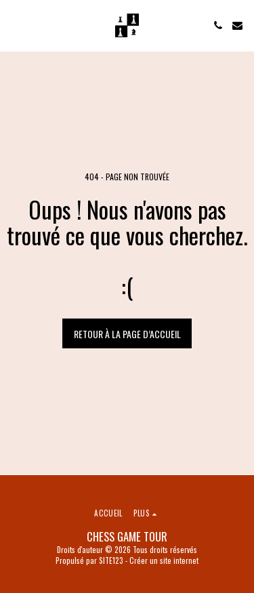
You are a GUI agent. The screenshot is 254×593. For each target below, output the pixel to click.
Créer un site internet (163, 560)
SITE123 (111, 560)
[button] (14, 25)
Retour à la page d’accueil (127, 334)
